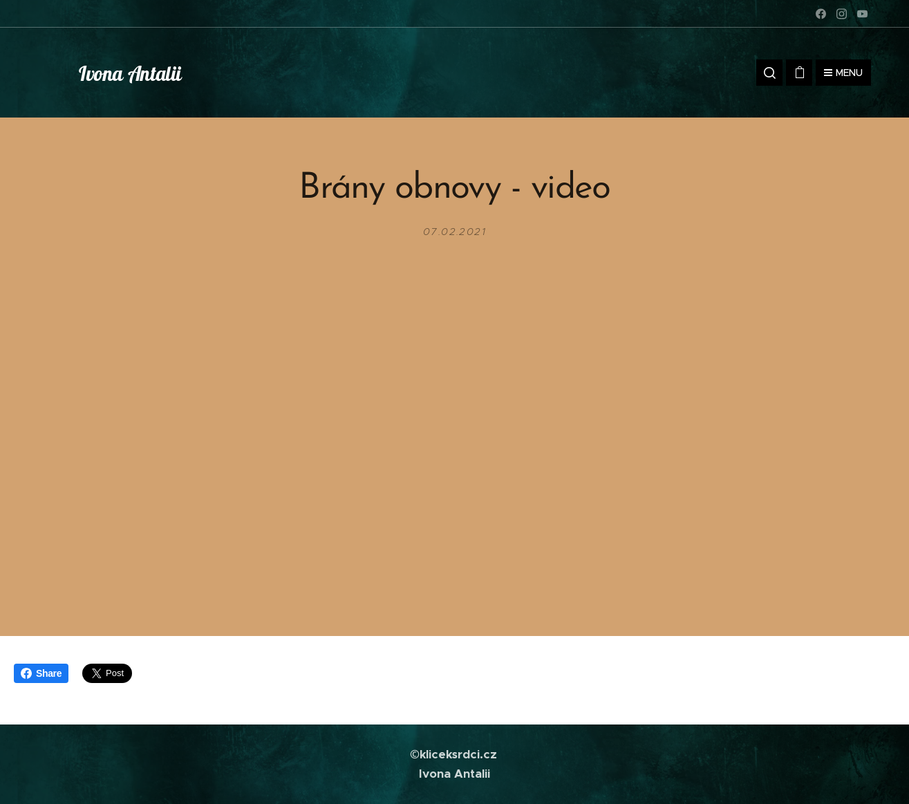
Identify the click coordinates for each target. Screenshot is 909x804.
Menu (843, 72)
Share (41, 673)
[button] (769, 72)
